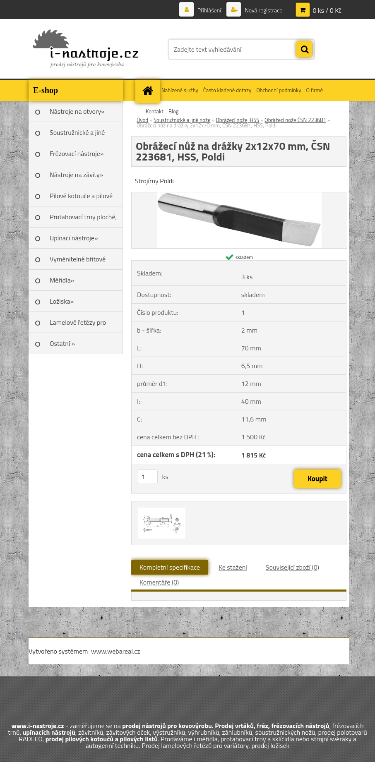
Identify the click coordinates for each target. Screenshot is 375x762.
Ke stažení (233, 567)
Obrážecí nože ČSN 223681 (295, 120)
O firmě (314, 90)
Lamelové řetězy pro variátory (78, 325)
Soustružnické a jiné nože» (77, 135)
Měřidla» (62, 280)
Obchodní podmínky (278, 90)
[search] (304, 50)
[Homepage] (148, 90)
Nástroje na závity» (76, 175)
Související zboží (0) (292, 567)
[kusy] (147, 477)
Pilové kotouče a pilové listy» (81, 198)
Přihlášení (209, 10)
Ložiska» (62, 301)
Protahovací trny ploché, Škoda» (83, 220)
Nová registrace (262, 10)
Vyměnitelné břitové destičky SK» (78, 262)
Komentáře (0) (159, 582)
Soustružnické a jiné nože (182, 120)
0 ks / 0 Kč (326, 10)
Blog (173, 111)
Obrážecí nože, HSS (237, 120)
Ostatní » (62, 343)
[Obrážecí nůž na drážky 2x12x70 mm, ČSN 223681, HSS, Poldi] (239, 196)
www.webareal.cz (115, 651)
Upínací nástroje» (74, 238)
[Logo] (85, 49)
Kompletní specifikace (169, 567)
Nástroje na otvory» (77, 111)
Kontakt (154, 111)
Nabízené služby (179, 90)
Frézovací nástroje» (76, 153)
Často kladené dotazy (227, 90)
